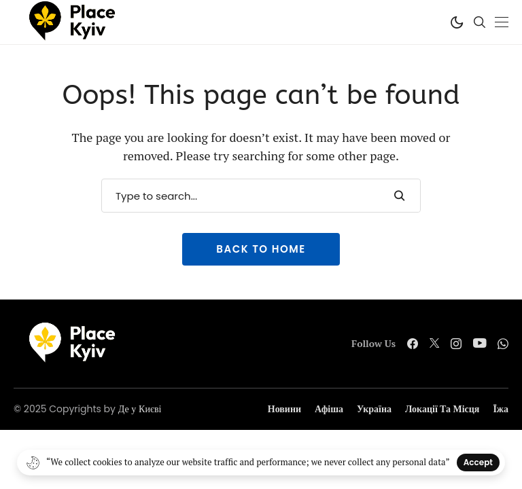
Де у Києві (140, 409)
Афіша (329, 409)
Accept (478, 462)
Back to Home (260, 249)
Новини (284, 409)
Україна (374, 409)
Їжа (500, 409)
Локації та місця (442, 409)
